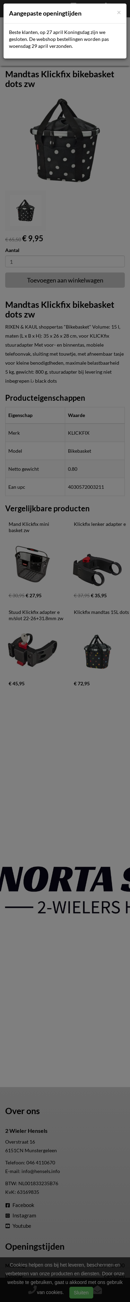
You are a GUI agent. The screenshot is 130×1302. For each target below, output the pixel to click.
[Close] (119, 12)
